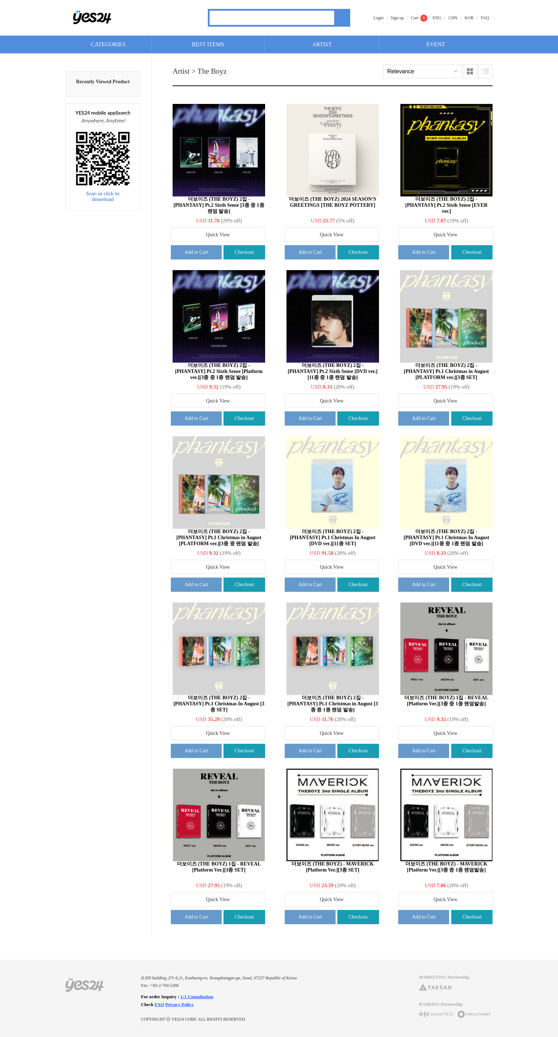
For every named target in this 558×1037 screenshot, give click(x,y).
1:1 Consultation (196, 996)
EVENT (435, 44)
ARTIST (322, 44)
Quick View (218, 234)
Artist (181, 71)
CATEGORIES (108, 44)
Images (470, 71)
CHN (452, 17)
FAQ (485, 17)
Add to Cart (196, 252)
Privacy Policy (179, 1004)
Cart (414, 17)
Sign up (397, 17)
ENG (437, 17)
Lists (485, 71)
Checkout (244, 252)
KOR (469, 17)
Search (342, 17)
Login (378, 17)
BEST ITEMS (208, 44)
